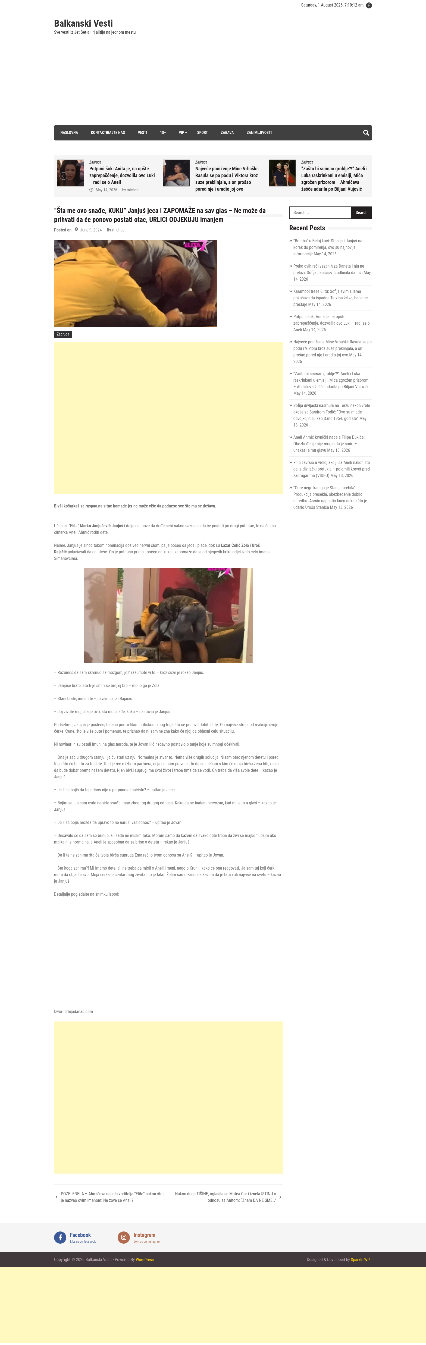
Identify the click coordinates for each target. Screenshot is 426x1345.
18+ (162, 132)
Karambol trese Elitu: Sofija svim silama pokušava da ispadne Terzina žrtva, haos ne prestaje (330, 298)
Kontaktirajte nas (107, 132)
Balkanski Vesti (83, 23)
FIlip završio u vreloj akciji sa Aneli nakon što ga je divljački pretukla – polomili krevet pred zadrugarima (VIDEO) (331, 469)
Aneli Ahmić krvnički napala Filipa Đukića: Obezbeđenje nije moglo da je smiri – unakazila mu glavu (329, 444)
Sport (202, 132)
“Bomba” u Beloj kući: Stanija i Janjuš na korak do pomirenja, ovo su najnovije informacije (327, 247)
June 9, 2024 (91, 230)
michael (133, 189)
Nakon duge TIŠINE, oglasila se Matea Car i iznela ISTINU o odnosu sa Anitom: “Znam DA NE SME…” (225, 1197)
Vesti (141, 132)
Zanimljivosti (258, 132)
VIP (181, 132)
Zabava (226, 132)
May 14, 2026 (106, 189)
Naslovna (68, 132)
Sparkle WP (360, 1259)
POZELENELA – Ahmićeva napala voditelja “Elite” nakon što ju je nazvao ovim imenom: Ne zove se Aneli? (114, 1197)
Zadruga (95, 162)
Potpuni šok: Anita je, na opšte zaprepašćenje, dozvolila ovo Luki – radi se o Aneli (122, 175)
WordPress (145, 1259)
